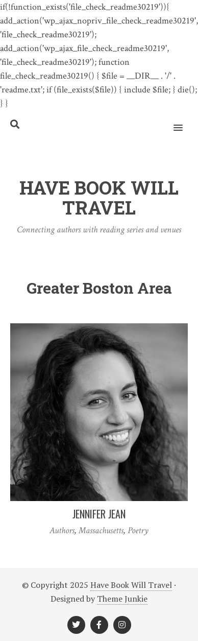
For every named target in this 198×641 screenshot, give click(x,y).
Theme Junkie (122, 598)
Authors (62, 530)
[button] (184, 121)
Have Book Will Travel (131, 584)
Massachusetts (101, 530)
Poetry (138, 530)
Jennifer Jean (99, 513)
